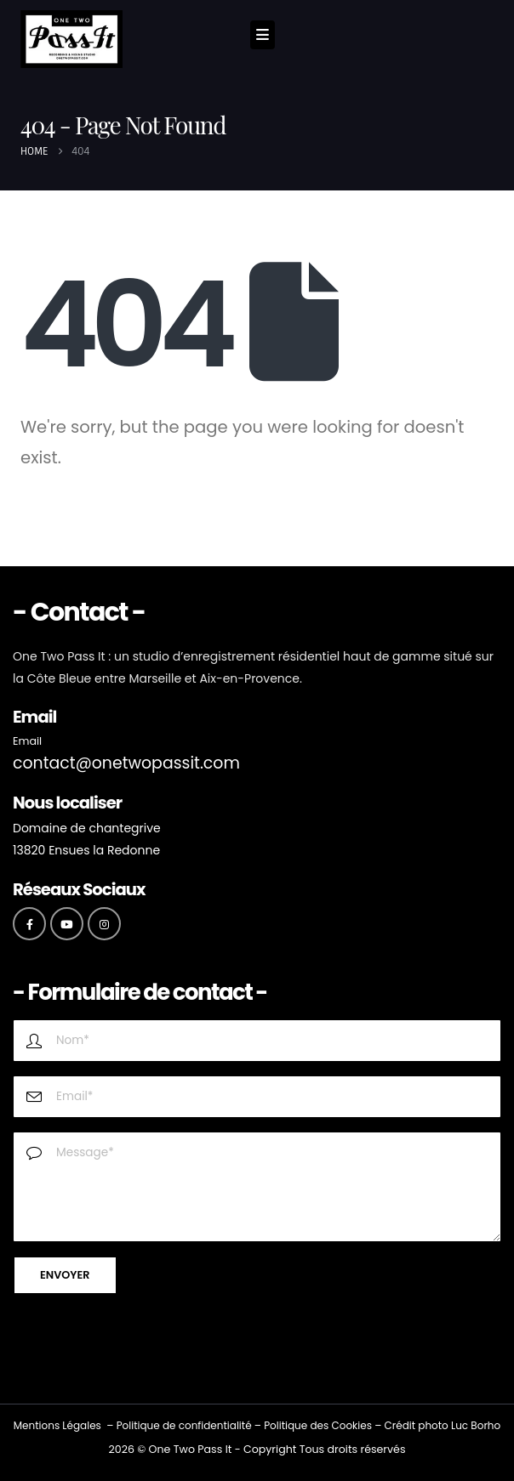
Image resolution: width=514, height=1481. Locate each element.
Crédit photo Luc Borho (442, 1425)
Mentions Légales (57, 1425)
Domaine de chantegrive (87, 828)
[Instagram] (104, 923)
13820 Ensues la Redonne (86, 850)
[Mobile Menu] (262, 34)
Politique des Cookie (315, 1425)
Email (27, 741)
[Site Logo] (71, 39)
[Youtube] (66, 923)
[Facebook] (29, 923)
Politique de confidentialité (184, 1425)
